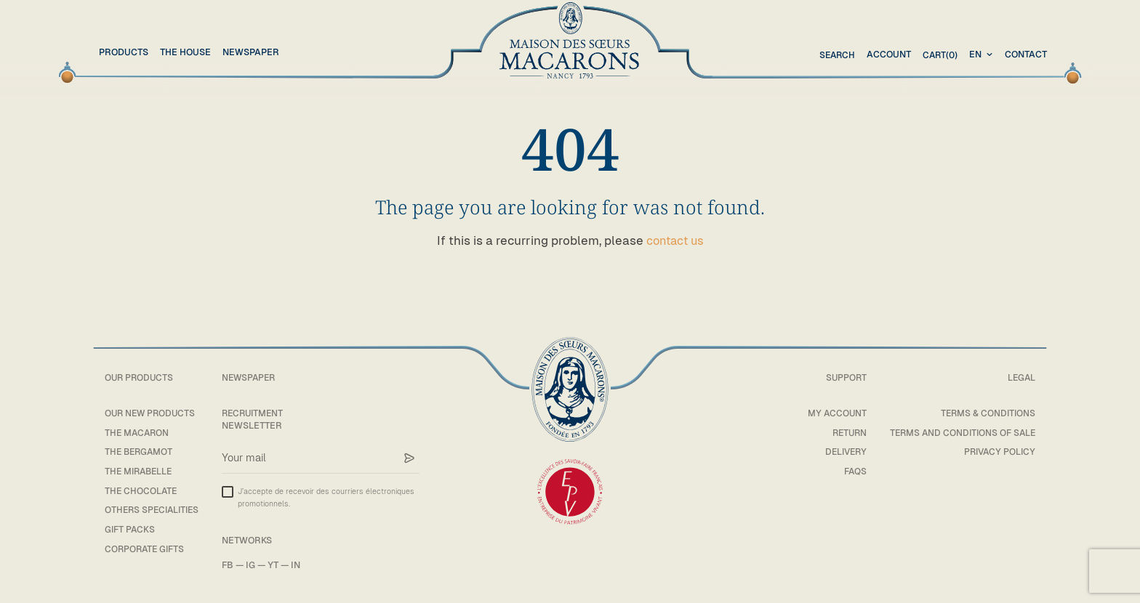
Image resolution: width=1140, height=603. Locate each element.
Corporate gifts (146, 548)
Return (843, 432)
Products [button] (123, 51)
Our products (140, 377)
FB (233, 564)
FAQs (850, 471)
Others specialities (154, 509)
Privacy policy (997, 451)
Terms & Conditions (986, 413)
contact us (674, 240)
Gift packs (130, 529)
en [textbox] (975, 54)
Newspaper (250, 51)
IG (256, 564)
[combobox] (982, 55)
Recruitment (260, 413)
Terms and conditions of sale (960, 432)
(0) (939, 55)
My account (831, 413)
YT (278, 564)
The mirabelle (141, 471)
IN (301, 564)
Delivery (839, 451)
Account (886, 54)
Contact (1026, 54)
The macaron (138, 432)
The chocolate (142, 490)
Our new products (152, 413)
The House (185, 51)
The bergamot (140, 451)
